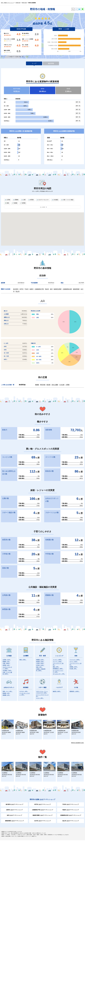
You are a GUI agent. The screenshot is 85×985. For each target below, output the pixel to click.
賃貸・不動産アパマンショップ (7, 2)
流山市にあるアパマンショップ (70, 820)
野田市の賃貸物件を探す (77, 742)
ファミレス (75, 659)
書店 (56, 666)
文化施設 (7, 670)
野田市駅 (42, 384)
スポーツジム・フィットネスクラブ (42, 692)
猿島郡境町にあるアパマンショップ (14, 820)
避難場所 (75, 691)
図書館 (6, 661)
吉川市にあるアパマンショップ (42, 820)
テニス (40, 698)
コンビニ (57, 659)
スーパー (57, 661)
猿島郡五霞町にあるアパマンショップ (42, 815)
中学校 (40, 665)
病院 (23, 659)
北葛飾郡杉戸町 (39, 289)
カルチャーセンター (7, 667)
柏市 (51, 289)
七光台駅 (61, 384)
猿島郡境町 (76, 289)
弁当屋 (73, 668)
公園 (6, 663)
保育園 (40, 661)
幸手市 (21, 289)
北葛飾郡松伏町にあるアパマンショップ (70, 815)
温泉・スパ (8, 691)
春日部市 (16, 289)
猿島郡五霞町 (58, 289)
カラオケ (23, 691)
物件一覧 (78, 102)
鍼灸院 (57, 691)
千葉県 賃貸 (17, 2)
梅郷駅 (37, 384)
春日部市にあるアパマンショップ (14, 804)
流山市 (18, 291)
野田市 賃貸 (24, 2)
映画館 (6, 693)
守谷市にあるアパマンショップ (70, 804)
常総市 (47, 289)
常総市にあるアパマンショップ (70, 809)
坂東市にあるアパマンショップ (14, 809)
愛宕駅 (48, 384)
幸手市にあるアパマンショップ (42, 804)
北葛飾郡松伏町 (67, 289)
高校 (39, 667)
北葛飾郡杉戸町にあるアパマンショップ (42, 809)
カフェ (74, 661)
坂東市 (32, 289)
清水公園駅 (55, 384)
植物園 (6, 695)
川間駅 (68, 384)
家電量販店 (58, 668)
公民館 (7, 659)
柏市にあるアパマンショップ (14, 815)
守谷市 (27, 289)
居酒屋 (74, 666)
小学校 (40, 663)
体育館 (6, 665)
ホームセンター (59, 673)
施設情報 (51, 63)
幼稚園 (40, 659)
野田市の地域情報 (32, 2)
